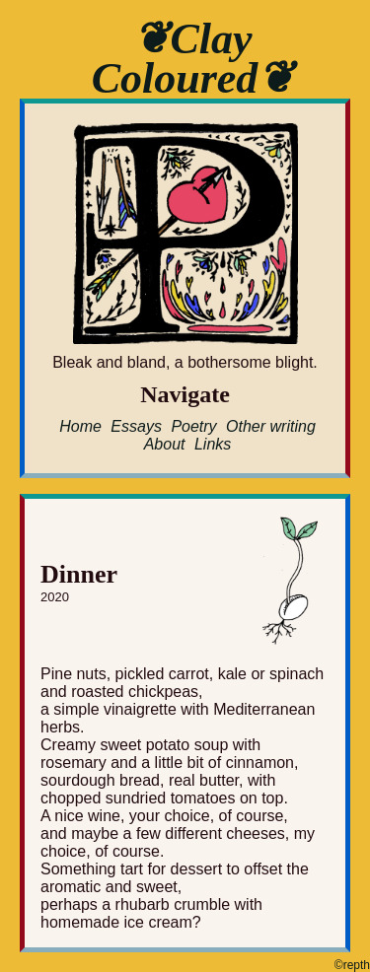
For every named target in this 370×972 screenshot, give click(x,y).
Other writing (271, 426)
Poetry (193, 426)
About (164, 444)
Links (212, 444)
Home (80, 426)
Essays (136, 426)
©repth (352, 965)
